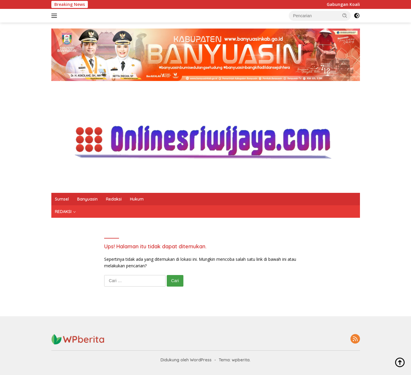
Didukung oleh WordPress (186, 360)
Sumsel (62, 199)
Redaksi (114, 199)
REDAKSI (63, 211)
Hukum (137, 199)
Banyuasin (87, 199)
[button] (345, 15)
